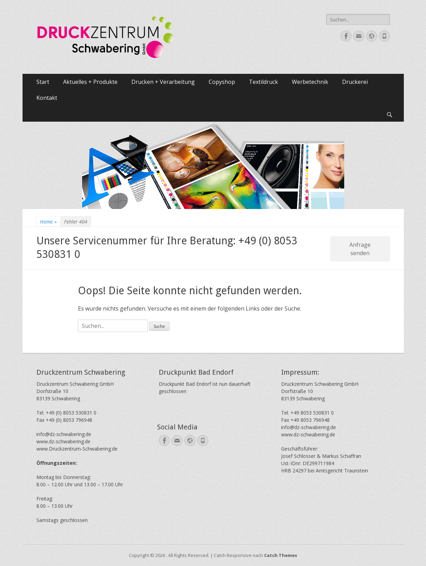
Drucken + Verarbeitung (163, 82)
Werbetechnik (310, 82)
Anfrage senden (360, 249)
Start (42, 82)
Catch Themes (280, 555)
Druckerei (355, 82)
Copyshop (222, 82)
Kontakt (46, 98)
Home (48, 221)
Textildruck (263, 82)
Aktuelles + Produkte (90, 82)
